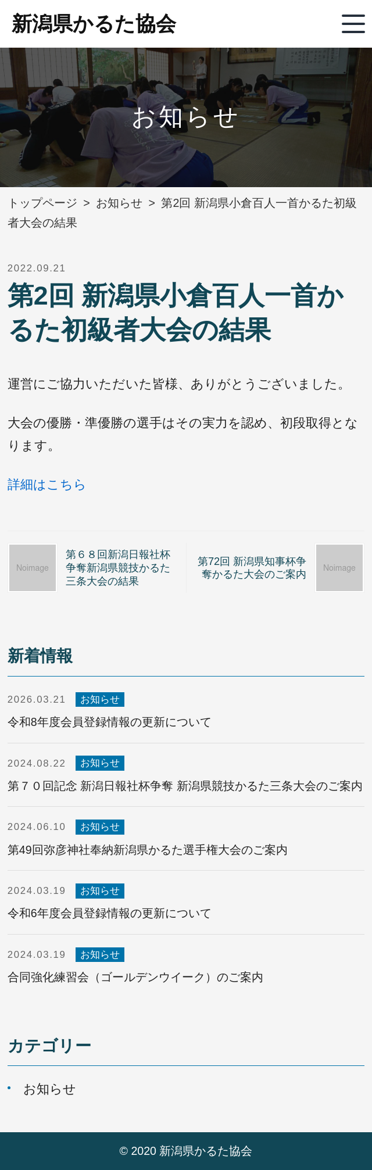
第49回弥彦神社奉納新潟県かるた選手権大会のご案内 (148, 849)
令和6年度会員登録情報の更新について (110, 913)
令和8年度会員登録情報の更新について (110, 721)
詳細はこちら (47, 484)
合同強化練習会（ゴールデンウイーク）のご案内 (135, 977)
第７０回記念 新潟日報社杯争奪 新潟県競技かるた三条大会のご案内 (185, 785)
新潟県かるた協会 (94, 23)
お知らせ (100, 699)
